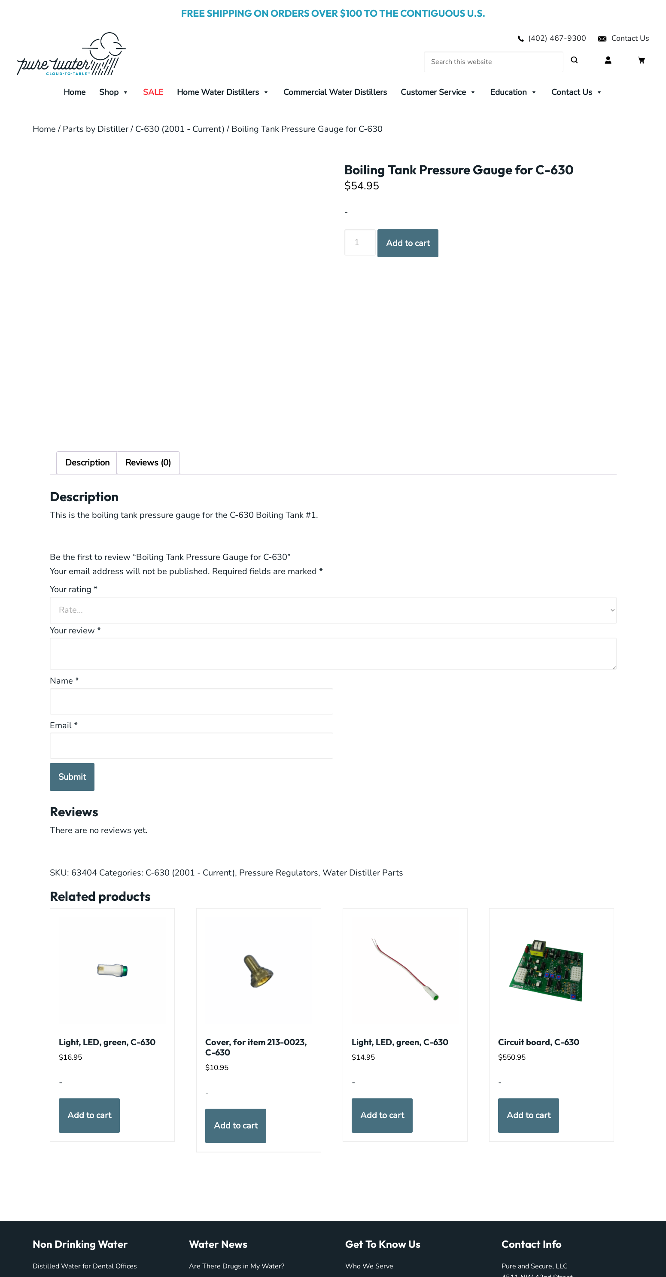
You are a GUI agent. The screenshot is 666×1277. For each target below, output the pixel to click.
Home (74, 92)
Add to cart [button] (89, 1115)
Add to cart (408, 243)
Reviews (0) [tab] (148, 462)
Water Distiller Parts (362, 873)
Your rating (73, 589)
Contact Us (623, 38)
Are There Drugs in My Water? (236, 1266)
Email (64, 725)
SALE (153, 92)
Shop (114, 92)
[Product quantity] (360, 242)
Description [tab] (87, 462)
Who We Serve (369, 1266)
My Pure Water (85, 53)
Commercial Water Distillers (335, 92)
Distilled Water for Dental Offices (85, 1266)
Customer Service (439, 92)
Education (514, 92)
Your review (75, 630)
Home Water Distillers (223, 92)
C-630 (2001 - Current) (180, 129)
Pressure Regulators (278, 873)
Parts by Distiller (95, 129)
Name (64, 681)
